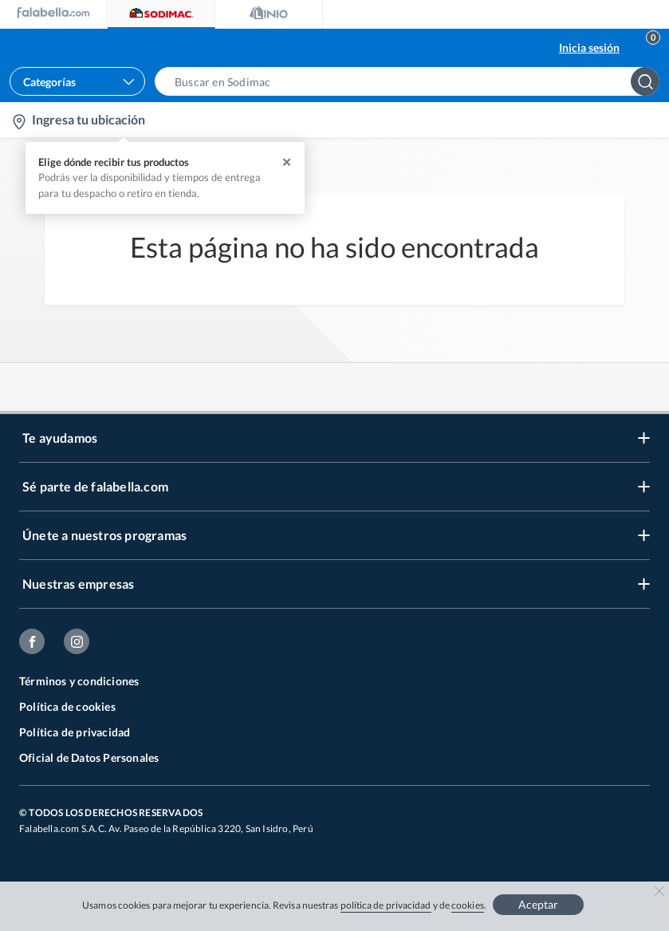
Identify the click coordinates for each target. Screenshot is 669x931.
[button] (412, 81)
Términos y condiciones (79, 681)
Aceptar (538, 904)
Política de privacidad (74, 732)
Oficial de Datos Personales (89, 757)
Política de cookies (67, 706)
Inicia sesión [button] (589, 47)
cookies (467, 905)
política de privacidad (385, 905)
